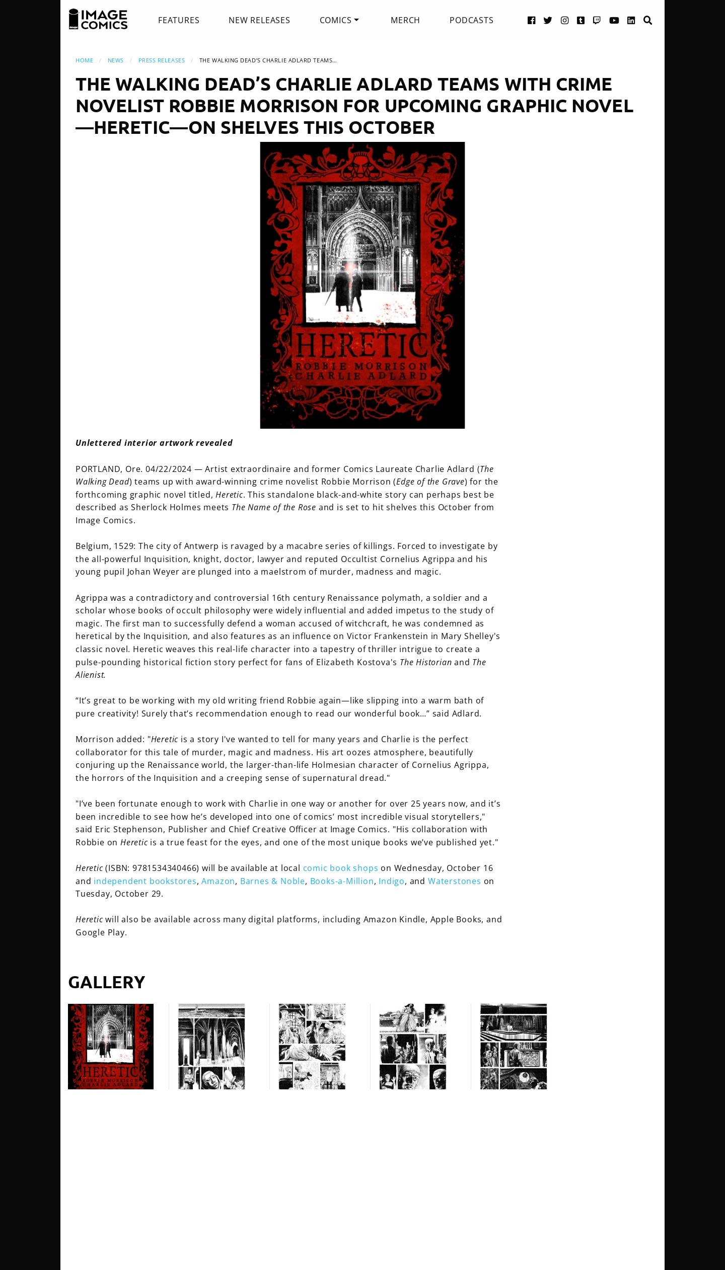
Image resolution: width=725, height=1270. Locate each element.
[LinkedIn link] (631, 20)
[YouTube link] (614, 20)
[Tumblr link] (581, 20)
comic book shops (341, 868)
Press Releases (161, 60)
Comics (336, 20)
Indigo (392, 881)
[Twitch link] (597, 20)
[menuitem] (178, 20)
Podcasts (471, 20)
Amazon (218, 881)
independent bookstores (145, 881)
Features (178, 20)
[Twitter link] (548, 20)
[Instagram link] (565, 20)
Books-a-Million (342, 881)
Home (84, 60)
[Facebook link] (532, 20)
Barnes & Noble (272, 881)
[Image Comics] (98, 19)
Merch (405, 20)
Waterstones (454, 881)
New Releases (260, 20)
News (116, 60)
